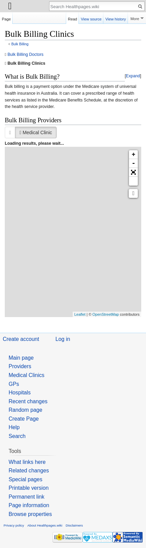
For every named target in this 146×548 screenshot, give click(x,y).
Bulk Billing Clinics (26, 63)
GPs (14, 384)
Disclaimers (74, 525)
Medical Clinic (35, 132)
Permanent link (26, 497)
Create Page (24, 419)
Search (17, 436)
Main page (21, 358)
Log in (63, 339)
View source (91, 18)
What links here (27, 462)
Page (6, 18)
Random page (25, 410)
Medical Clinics (26, 375)
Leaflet (80, 314)
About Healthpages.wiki (44, 525)
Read (72, 18)
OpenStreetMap (105, 314)
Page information (29, 505)
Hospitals (20, 392)
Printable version (28, 488)
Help (14, 427)
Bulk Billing (19, 44)
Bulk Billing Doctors (26, 54)
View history (115, 18)
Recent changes (28, 401)
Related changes (29, 470)
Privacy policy (14, 525)
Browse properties (30, 514)
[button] (133, 76)
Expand (133, 76)
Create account (21, 339)
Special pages (25, 479)
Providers (20, 366)
